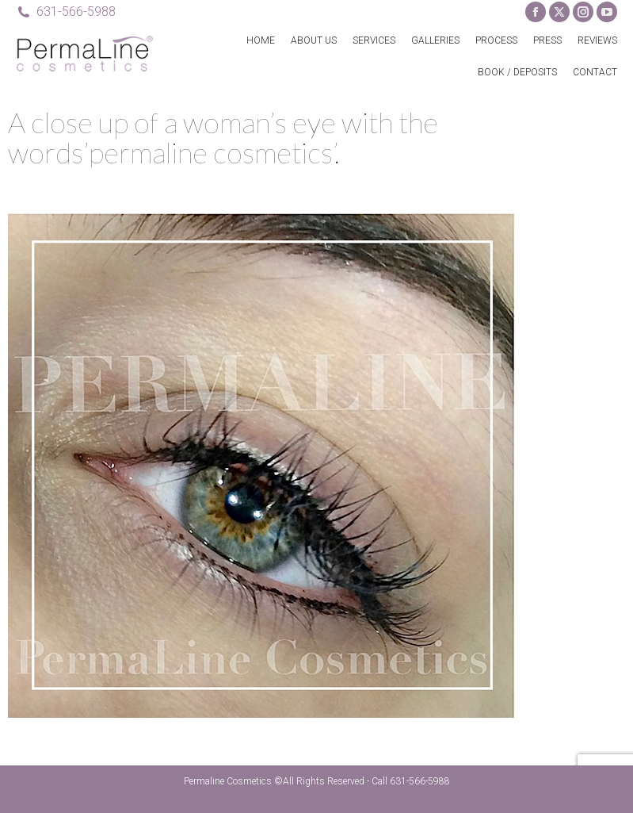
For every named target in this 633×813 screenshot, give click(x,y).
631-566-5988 (66, 12)
